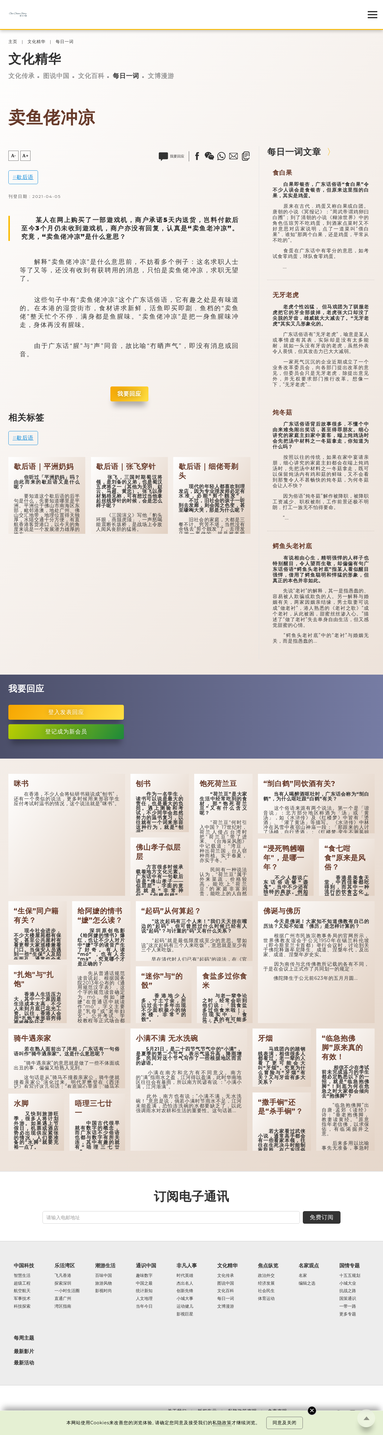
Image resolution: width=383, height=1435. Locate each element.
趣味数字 (144, 1275)
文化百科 (91, 76)
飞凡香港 (62, 1275)
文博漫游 (161, 76)
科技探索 (22, 1306)
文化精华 (36, 41)
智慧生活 (22, 1275)
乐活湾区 (64, 1266)
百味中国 (103, 1275)
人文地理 (144, 1298)
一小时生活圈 (67, 1291)
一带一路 (347, 1306)
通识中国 (146, 1266)
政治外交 (266, 1275)
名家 (303, 1275)
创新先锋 (185, 1291)
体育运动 (266, 1298)
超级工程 (22, 1283)
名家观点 (309, 1266)
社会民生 (266, 1291)
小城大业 (347, 1283)
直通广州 (62, 1298)
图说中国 (56, 76)
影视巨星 (185, 1314)
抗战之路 (347, 1291)
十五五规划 (349, 1275)
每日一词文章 (294, 151)
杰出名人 (185, 1283)
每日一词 (65, 41)
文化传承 (21, 76)
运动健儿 (185, 1306)
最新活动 (24, 1362)
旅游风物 (103, 1283)
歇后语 (25, 177)
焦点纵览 (268, 1266)
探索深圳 (62, 1283)
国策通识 (347, 1298)
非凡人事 (187, 1266)
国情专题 (349, 1266)
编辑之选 (307, 1283)
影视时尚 (103, 1291)
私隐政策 (222, 1422)
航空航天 (22, 1291)
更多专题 (347, 1314)
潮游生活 (105, 1266)
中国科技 (24, 1266)
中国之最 (144, 1283)
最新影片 (24, 1351)
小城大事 (185, 1298)
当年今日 (144, 1306)
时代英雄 (185, 1275)
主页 (12, 41)
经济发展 (266, 1283)
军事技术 (22, 1298)
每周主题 (24, 1338)
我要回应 (129, 393)
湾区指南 (62, 1306)
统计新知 (144, 1291)
